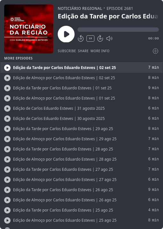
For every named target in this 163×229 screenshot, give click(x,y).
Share (83, 51)
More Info (100, 51)
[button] (118, 29)
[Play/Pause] (28, 29)
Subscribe (67, 51)
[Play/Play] (7, 68)
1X (90, 38)
